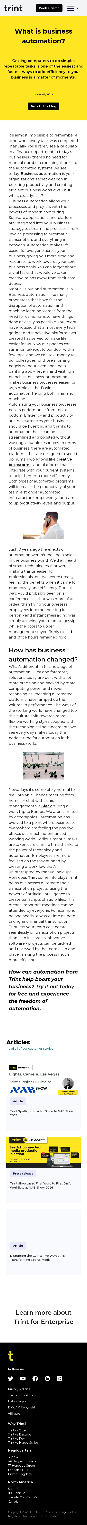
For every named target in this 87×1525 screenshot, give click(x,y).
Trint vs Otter (17, 1430)
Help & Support (19, 1401)
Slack (46, 806)
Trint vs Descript (19, 1434)
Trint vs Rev (16, 1438)
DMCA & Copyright (21, 1407)
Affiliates (14, 1413)
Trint (32, 877)
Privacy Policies (19, 1389)
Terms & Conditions (22, 1395)
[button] (72, 8)
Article (18, 1101)
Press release (23, 1173)
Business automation (40, 173)
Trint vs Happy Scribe (23, 1442)
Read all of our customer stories (29, 1048)
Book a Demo (49, 8)
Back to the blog (43, 106)
